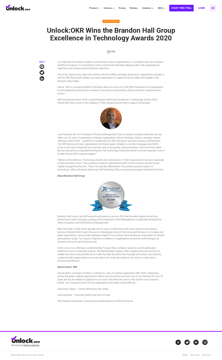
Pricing (121, 8)
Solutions (146, 8)
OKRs (160, 8)
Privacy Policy (194, 355)
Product (93, 8)
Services (108, 8)
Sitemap (185, 355)
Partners (134, 8)
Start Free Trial (181, 8)
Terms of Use (206, 355)
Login (201, 8)
